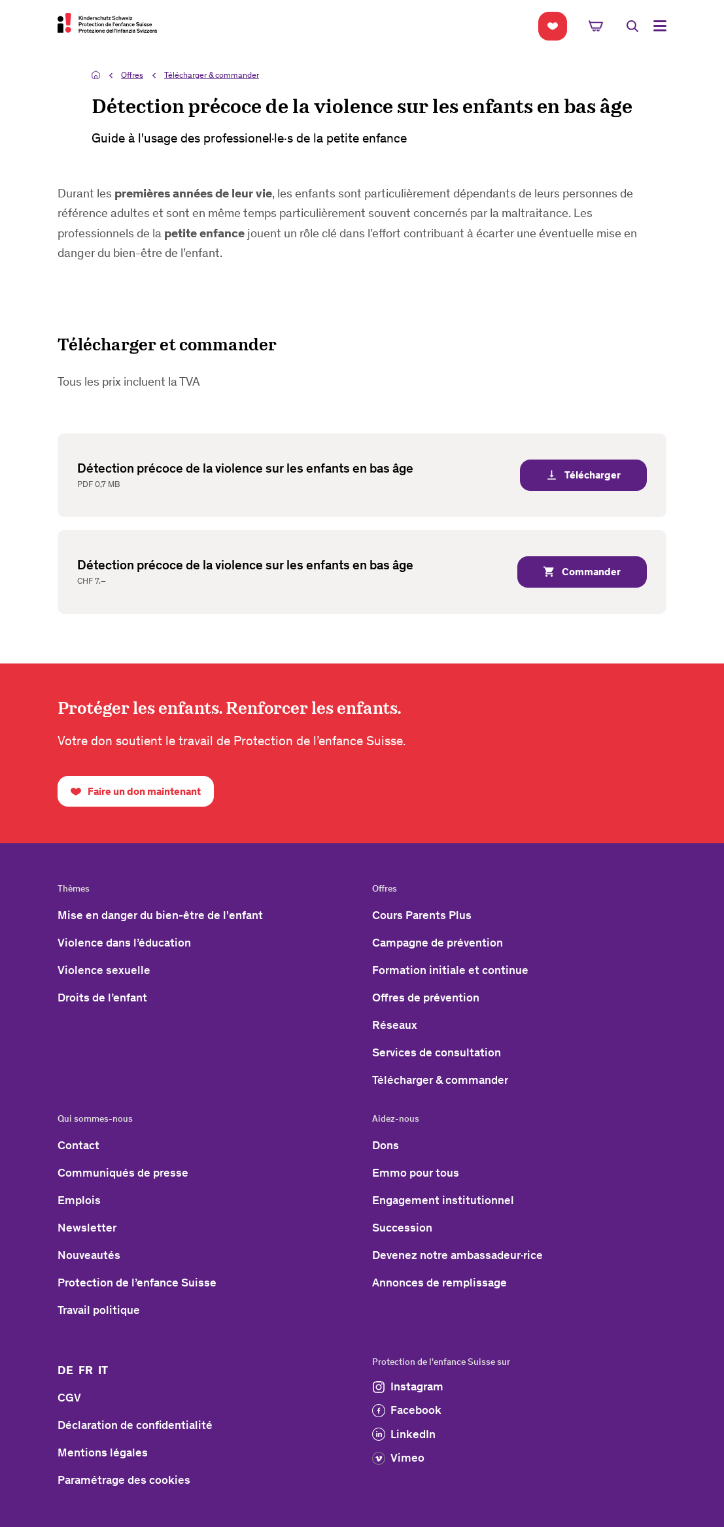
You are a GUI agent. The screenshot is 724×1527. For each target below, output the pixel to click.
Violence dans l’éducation (124, 942)
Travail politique (99, 1310)
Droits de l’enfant (102, 997)
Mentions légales (103, 1452)
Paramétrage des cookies (124, 1480)
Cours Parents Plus (422, 915)
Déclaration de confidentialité (135, 1425)
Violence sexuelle (104, 970)
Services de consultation (436, 1052)
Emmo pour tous (415, 1173)
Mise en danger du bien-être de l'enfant (160, 915)
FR (85, 1370)
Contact (78, 1145)
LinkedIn (404, 1434)
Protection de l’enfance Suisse (137, 1282)
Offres (132, 75)
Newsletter (87, 1227)
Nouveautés (89, 1255)
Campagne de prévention (437, 942)
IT (103, 1370)
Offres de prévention (425, 997)
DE (65, 1370)
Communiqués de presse (123, 1173)
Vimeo (398, 1458)
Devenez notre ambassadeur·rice (457, 1255)
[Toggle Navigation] (659, 25)
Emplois (79, 1200)
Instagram (407, 1386)
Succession (402, 1227)
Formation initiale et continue (450, 970)
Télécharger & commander (211, 75)
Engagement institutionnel (443, 1200)
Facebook (406, 1410)
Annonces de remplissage (439, 1282)
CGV (69, 1397)
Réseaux (394, 1025)
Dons (385, 1145)
